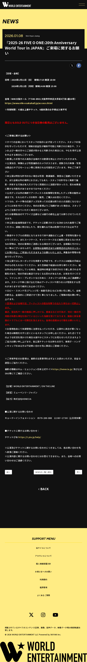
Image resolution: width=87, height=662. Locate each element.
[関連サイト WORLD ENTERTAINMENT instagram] (43, 614)
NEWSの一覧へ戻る (43, 472)
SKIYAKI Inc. (55, 634)
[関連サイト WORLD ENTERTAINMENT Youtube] (55, 614)
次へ (78, 472)
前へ (8, 472)
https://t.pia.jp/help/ (29, 437)
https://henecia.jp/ (62, 369)
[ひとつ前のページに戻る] (43, 489)
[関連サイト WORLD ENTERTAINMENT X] (31, 614)
